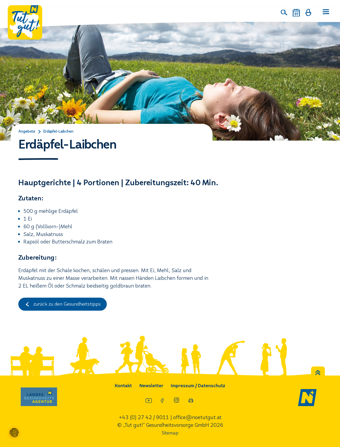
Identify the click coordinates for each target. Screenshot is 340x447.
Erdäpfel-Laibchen (62, 132)
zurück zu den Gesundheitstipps (65, 305)
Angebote (27, 132)
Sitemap (170, 432)
